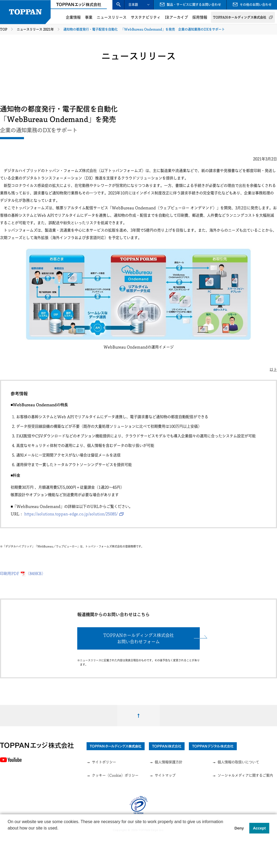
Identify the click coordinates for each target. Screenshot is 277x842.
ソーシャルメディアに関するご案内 (242, 776)
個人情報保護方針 (165, 762)
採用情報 (199, 17)
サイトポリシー (101, 762)
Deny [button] (239, 828)
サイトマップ (162, 776)
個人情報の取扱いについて (235, 762)
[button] (8, 835)
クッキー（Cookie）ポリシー (112, 776)
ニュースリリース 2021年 (35, 29)
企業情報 (73, 17)
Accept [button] (259, 828)
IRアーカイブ (176, 17)
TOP (3, 29)
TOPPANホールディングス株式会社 (239, 17)
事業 (88, 17)
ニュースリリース (112, 17)
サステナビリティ (146, 17)
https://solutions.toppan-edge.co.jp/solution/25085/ (71, 514)
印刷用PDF (22, 573)
